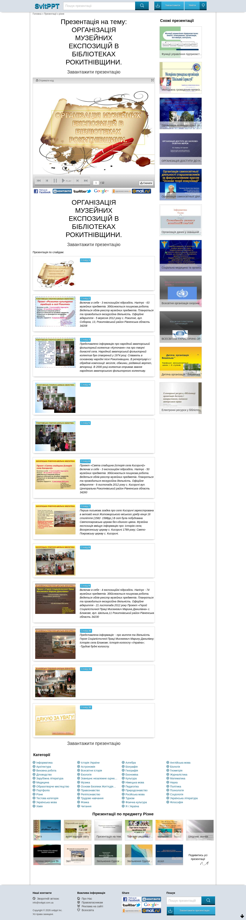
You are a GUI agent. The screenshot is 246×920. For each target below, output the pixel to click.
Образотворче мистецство (52, 786)
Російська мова (135, 794)
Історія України (90, 762)
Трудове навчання (92, 798)
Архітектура (43, 766)
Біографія (131, 766)
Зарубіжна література (49, 778)
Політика (175, 786)
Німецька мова (134, 782)
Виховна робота (46, 770)
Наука (174, 782)
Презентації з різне (54, 14)
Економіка (131, 774)
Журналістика (178, 774)
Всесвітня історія (91, 770)
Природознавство (136, 790)
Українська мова (46, 802)
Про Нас (87, 898)
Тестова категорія (47, 798)
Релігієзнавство (90, 794)
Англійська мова (180, 762)
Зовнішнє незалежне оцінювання (99, 778)
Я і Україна (132, 806)
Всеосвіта (88, 910)
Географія (131, 770)
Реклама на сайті (92, 906)
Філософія (176, 802)
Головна (37, 14)
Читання (86, 806)
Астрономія (88, 766)
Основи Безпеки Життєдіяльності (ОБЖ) (99, 786)
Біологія (175, 766)
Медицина (42, 782)
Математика (177, 778)
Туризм (129, 798)
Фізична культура (136, 802)
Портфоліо (43, 790)
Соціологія (176, 794)
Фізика (85, 802)
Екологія (86, 774)
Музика (85, 782)
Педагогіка (132, 786)
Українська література (184, 798)
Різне (39, 794)
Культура (131, 778)
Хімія (39, 806)
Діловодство (44, 774)
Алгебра (130, 762)
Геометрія (176, 770)
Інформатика (44, 762)
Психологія (177, 790)
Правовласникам (92, 902)
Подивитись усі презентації (198, 860)
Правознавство (90, 790)
